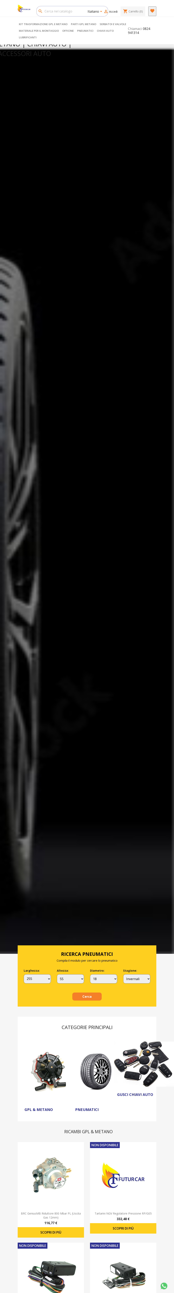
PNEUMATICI (85, 31)
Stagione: (130, 970)
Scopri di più (50, 1232)
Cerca (87, 996)
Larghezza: (32, 970)
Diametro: (97, 970)
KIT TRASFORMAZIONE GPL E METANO (43, 24)
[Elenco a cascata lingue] (95, 11)
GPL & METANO (39, 1109)
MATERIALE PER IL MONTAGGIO (39, 31)
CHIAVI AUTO (105, 31)
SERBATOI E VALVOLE (113, 24)
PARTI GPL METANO (83, 24)
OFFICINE (68, 31)
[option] (87, 499)
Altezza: (63, 970)
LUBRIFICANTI (28, 37)
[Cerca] (72, 11)
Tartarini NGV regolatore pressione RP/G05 (123, 1213)
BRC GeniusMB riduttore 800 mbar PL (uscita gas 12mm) (51, 1215)
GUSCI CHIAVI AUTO (135, 1094)
